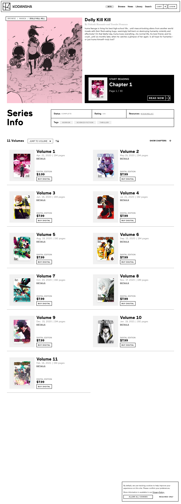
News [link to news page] (130, 7)
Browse (12, 19)
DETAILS (41, 159)
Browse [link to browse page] (121, 7)
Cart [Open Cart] (159, 7)
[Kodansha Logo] (17, 6)
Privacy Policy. (158, 492)
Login (172, 7)
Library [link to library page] (139, 7)
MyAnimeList (147, 114)
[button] (158, 98)
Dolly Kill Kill (37, 19)
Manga (22, 19)
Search (148, 7)
